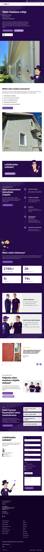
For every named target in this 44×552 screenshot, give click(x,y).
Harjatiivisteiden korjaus (6, 526)
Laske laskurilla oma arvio (8, 396)
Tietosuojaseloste (32, 549)
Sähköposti (26, 447)
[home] (6, 4)
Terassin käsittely (5, 522)
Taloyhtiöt (24, 522)
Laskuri (24, 529)
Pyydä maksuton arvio (7, 30)
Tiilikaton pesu (25, 537)
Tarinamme (25, 526)
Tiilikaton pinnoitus (5, 520)
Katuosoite (26, 452)
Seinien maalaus (5, 524)
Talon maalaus (25, 533)
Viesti (25, 475)
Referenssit (25, 524)
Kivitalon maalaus (5, 533)
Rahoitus (24, 528)
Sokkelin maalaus (26, 535)
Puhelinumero (27, 443)
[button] (41, 4)
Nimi (25, 438)
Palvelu (25, 462)
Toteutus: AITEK (39, 549)
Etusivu (24, 520)
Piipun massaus (4, 528)
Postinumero (26, 457)
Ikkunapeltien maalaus (6, 529)
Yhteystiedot (25, 531)
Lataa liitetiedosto (28, 473)
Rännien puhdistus (5, 531)
